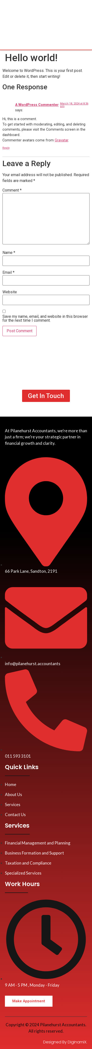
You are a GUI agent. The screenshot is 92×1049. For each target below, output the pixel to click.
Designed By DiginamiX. (65, 1042)
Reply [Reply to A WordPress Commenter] (6, 147)
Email (8, 272)
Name (8, 253)
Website (9, 292)
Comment (12, 190)
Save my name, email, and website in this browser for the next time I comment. (45, 318)
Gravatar (61, 140)
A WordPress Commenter (37, 105)
